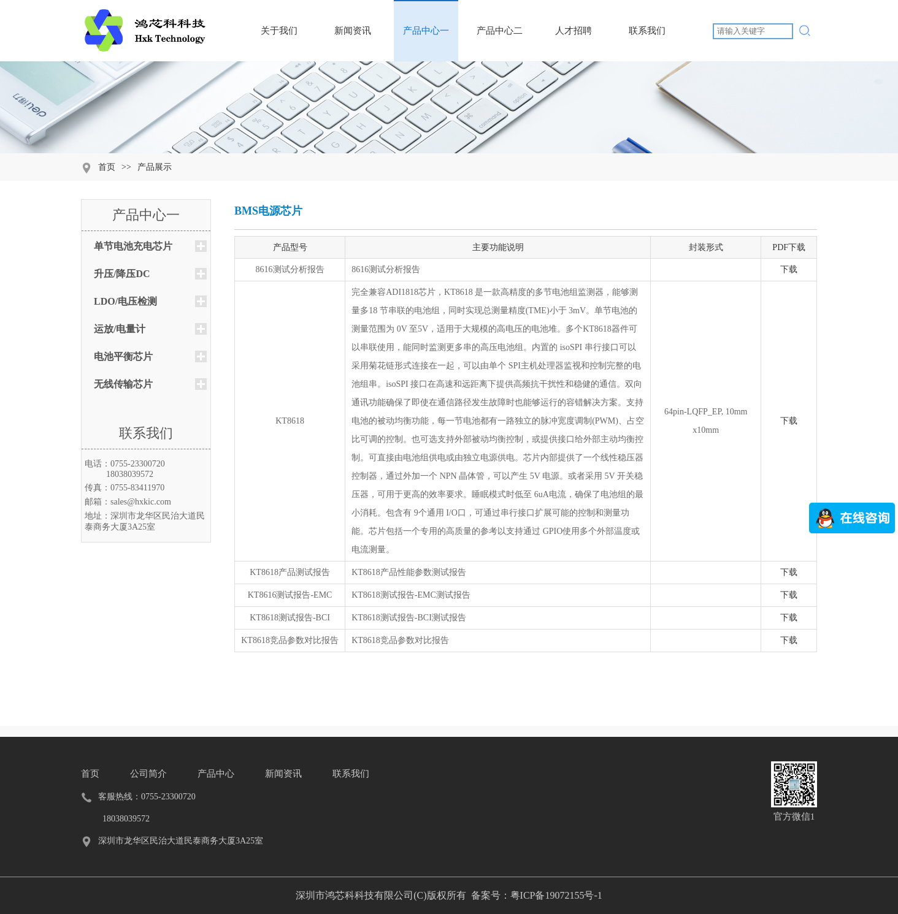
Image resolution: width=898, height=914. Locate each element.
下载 (788, 269)
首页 (106, 167)
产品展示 (154, 167)
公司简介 (148, 774)
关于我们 (279, 18)
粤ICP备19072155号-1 (556, 895)
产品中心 (216, 774)
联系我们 (647, 18)
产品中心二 (499, 18)
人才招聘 (573, 18)
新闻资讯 (352, 18)
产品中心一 (426, 18)
